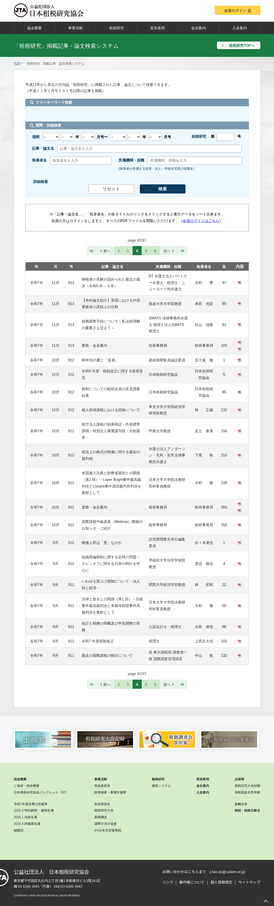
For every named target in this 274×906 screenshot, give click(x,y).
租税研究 (116, 28)
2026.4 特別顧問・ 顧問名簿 (34, 810)
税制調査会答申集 (247, 792)
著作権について (192, 882)
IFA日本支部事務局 (107, 830)
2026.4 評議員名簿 (27, 823)
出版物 (239, 779)
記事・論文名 (112, 267)
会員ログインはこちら (201, 221)
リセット (111, 189)
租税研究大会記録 (247, 785)
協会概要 (34, 28)
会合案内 (198, 28)
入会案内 (239, 28)
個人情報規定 (221, 882)
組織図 (18, 830)
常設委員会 (102, 785)
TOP (17, 63)
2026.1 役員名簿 (25, 817)
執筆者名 (204, 267)
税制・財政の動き (247, 810)
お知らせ (241, 804)
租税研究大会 (103, 810)
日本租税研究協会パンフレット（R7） (41, 792)
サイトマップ (249, 882)
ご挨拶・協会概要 (26, 785)
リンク (167, 882)
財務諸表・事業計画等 (110, 792)
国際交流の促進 (105, 823)
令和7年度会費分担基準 (31, 804)
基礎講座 (100, 817)
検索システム (161, 785)
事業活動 (75, 28)
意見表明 (157, 28)
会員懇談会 (102, 804)
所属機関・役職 (168, 267)
